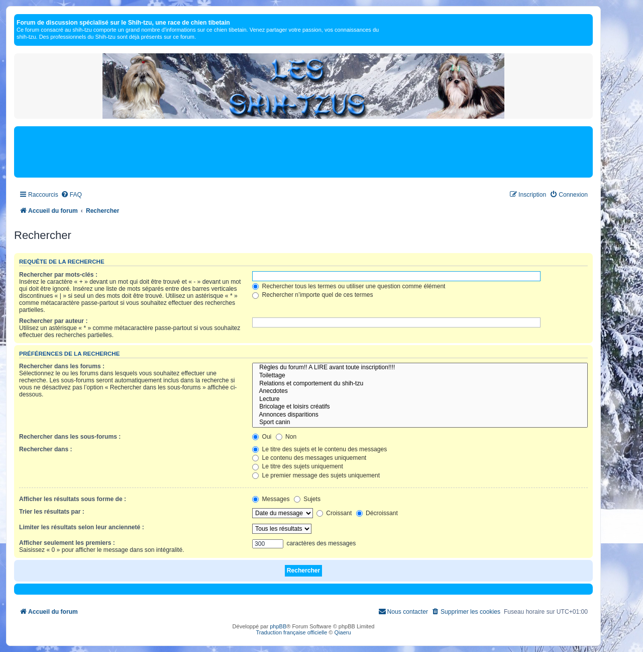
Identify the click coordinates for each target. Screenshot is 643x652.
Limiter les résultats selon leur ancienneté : (81, 527)
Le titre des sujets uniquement (297, 466)
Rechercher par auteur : (53, 320)
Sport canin (420, 423)
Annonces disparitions (420, 415)
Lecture (420, 399)
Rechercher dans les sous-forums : (70, 436)
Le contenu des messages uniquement (309, 457)
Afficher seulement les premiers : (67, 542)
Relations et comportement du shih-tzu (420, 384)
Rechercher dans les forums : (61, 366)
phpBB (278, 626)
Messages (270, 499)
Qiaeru (343, 632)
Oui (261, 436)
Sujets (307, 499)
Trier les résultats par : (51, 511)
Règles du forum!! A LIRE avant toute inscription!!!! (420, 368)
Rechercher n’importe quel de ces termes (312, 294)
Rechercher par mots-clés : (58, 274)
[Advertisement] (303, 151)
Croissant (334, 513)
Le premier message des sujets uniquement (316, 475)
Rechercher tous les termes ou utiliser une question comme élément (348, 286)
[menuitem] (71, 195)
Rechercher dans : (45, 449)
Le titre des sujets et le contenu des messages (319, 449)
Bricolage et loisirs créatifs (420, 407)
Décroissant (377, 513)
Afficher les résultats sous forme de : (72, 499)
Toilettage (420, 376)
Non (286, 436)
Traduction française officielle (291, 632)
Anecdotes (420, 391)
